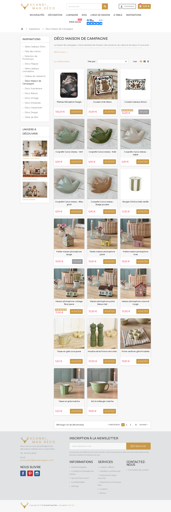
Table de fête (31, 117)
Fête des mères (33, 51)
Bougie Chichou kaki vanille (136, 202)
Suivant (144, 425)
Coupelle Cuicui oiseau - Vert (69, 152)
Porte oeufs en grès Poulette (135, 351)
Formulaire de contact (138, 470)
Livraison (104, 489)
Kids (84, 15)
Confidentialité (78, 482)
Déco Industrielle (33, 107)
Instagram (37, 473)
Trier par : (92, 61)
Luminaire (72, 15)
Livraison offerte (107, 467)
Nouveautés (37, 15)
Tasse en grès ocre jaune (69, 351)
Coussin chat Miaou (102, 102)
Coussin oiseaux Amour (135, 102)
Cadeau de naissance (35, 76)
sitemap (75, 486)
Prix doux (75, 21)
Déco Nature (31, 93)
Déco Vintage (32, 98)
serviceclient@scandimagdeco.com (36, 460)
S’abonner (138, 446)
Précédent (113, 425)
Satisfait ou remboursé (110, 471)
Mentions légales (79, 467)
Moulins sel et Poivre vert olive (102, 351)
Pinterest (30, 473)
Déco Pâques (31, 64)
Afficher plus (61, 52)
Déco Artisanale (33, 103)
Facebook (23, 473)
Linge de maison (100, 15)
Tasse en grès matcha (69, 401)
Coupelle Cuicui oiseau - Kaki (102, 152)
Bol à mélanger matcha (102, 401)
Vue (135, 61)
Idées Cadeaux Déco (35, 46)
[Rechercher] (87, 6)
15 (136, 425)
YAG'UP (71, 505)
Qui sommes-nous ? (80, 478)
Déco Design (31, 112)
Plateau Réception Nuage (69, 102)
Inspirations (133, 15)
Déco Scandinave (33, 88)
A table (118, 15)
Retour (103, 493)
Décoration (55, 15)
